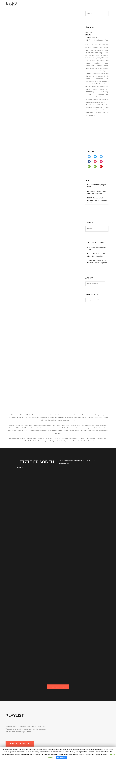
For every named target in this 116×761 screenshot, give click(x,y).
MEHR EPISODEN (58, 687)
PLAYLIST (54, 4)
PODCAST (44, 4)
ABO (69, 4)
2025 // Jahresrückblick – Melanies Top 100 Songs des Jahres (97, 200)
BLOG (62, 4)
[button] (20, 744)
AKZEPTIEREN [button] (61, 758)
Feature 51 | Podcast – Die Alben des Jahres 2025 (96, 192)
